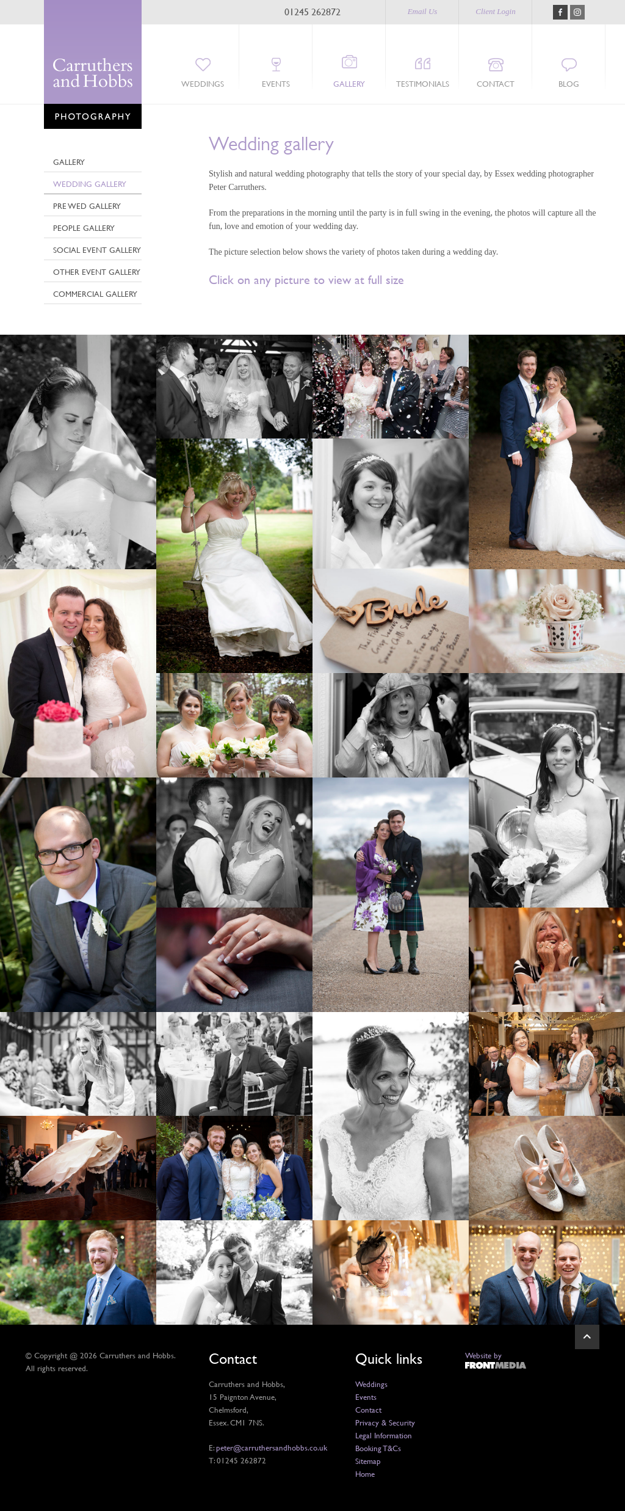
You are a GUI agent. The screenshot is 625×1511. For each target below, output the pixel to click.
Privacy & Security (385, 1422)
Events (276, 84)
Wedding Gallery (89, 184)
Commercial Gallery (95, 294)
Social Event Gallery (97, 250)
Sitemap (368, 1461)
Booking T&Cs (378, 1448)
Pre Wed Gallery (87, 206)
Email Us (423, 11)
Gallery (349, 84)
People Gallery (84, 228)
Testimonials (422, 84)
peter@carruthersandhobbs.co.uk (271, 1447)
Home (365, 1474)
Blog (568, 84)
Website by (483, 1355)
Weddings (202, 84)
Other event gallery (96, 272)
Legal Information (383, 1435)
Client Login (495, 11)
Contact (496, 84)
